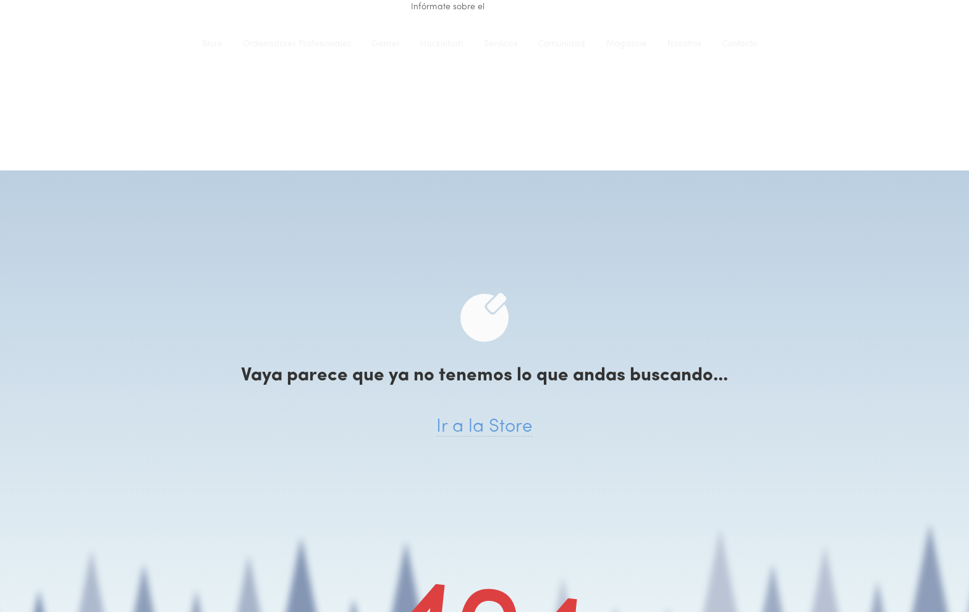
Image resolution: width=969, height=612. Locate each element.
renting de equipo (522, 7)
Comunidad (561, 44)
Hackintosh (441, 44)
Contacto (739, 44)
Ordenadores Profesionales (297, 44)
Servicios (501, 44)
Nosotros (684, 44)
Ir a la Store (484, 427)
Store (212, 44)
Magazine (626, 44)
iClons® (166, 43)
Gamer (385, 44)
